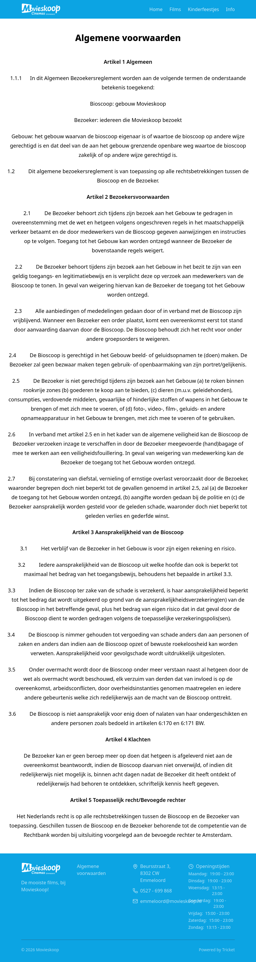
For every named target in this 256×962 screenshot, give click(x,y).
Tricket (228, 949)
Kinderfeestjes (203, 9)
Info (230, 9)
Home (156, 9)
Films (175, 9)
